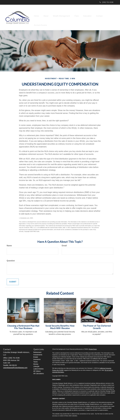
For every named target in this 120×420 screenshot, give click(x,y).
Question (11, 260)
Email (64, 245)
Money (35, 363)
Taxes (35, 361)
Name (9, 245)
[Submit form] (13, 281)
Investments (37, 354)
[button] (47, 17)
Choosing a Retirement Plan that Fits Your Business (23, 326)
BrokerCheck (93, 348)
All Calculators (38, 373)
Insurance (37, 358)
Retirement (37, 351)
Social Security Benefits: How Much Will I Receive (60, 326)
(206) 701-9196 (106, 2)
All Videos (37, 370)
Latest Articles (38, 368)
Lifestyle (36, 366)
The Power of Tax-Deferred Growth (97, 326)
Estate (35, 356)
